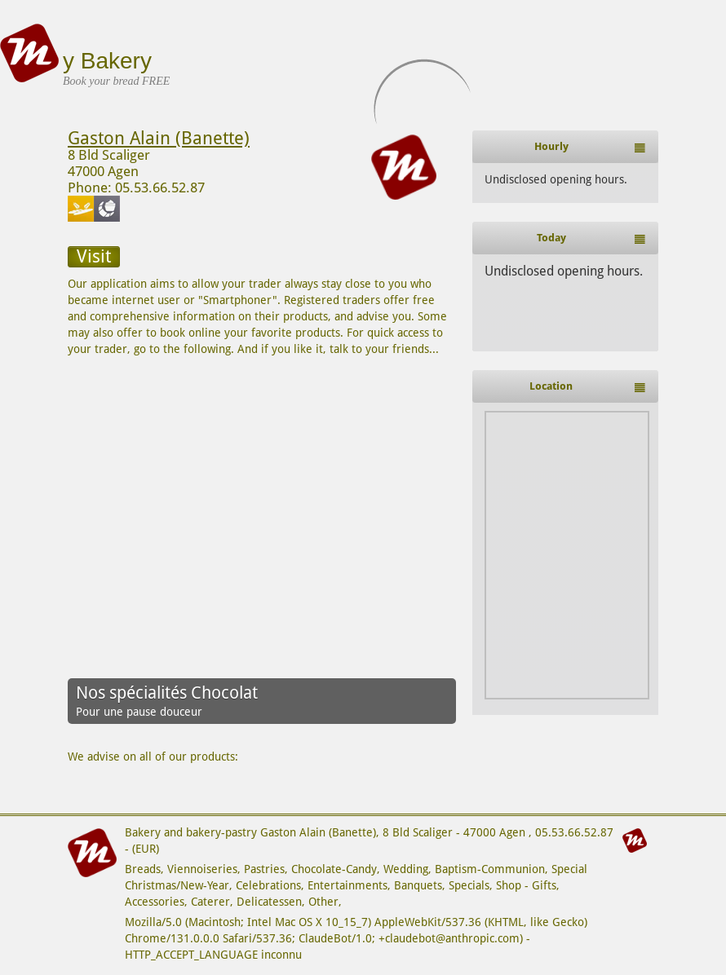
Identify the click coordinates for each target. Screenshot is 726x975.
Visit (94, 256)
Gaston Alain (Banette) (159, 138)
